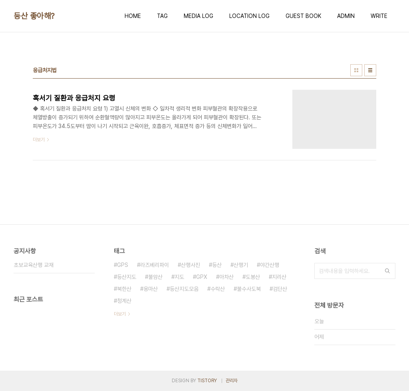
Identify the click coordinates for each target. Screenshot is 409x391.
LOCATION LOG (249, 16)
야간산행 (269, 265)
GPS (122, 265)
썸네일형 (356, 70)
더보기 (120, 314)
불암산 (155, 277)
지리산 (279, 277)
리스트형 (370, 70)
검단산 (280, 289)
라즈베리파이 (154, 265)
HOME (133, 16)
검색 (387, 270)
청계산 (124, 301)
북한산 (124, 289)
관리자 (232, 380)
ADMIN (346, 16)
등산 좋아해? (34, 16)
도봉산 (253, 277)
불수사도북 (249, 289)
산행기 (241, 265)
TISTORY (207, 380)
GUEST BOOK (303, 16)
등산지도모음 (184, 289)
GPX (201, 277)
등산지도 (126, 277)
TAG (162, 16)
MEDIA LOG (198, 16)
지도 (179, 277)
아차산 (226, 277)
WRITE (379, 16)
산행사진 (190, 265)
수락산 (217, 289)
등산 (217, 265)
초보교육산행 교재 (34, 265)
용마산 (150, 289)
